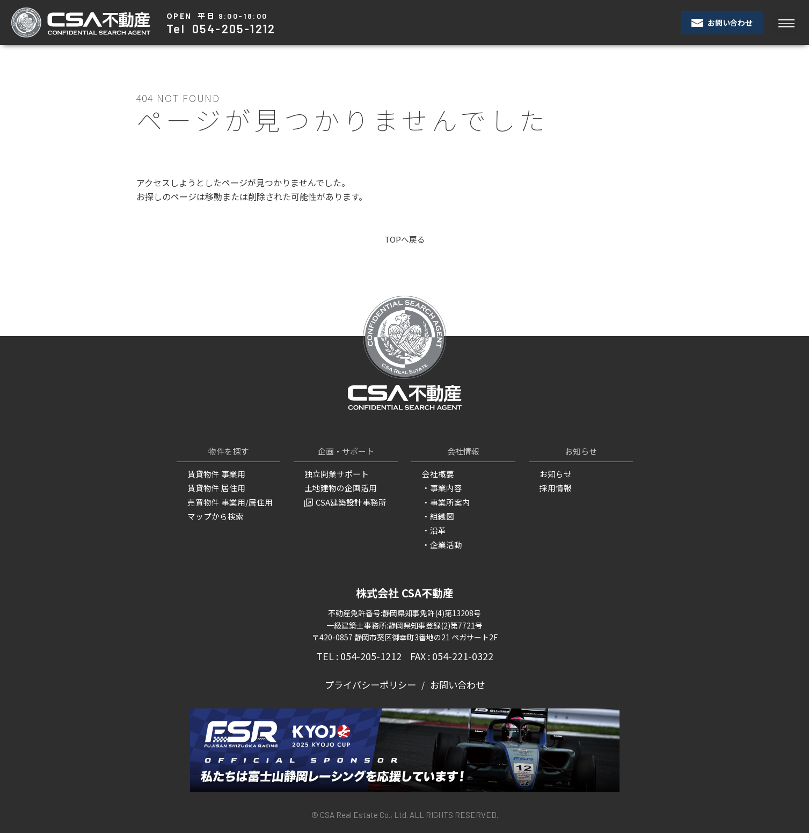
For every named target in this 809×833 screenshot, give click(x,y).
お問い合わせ (722, 22)
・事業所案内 (444, 501)
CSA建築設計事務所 (343, 501)
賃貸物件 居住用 (214, 488)
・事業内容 (441, 488)
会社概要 (437, 474)
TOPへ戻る (404, 239)
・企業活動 (441, 542)
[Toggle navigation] (786, 23)
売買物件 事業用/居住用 (227, 501)
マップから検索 (213, 515)
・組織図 (437, 515)
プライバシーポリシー (372, 681)
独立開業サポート (334, 474)
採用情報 (555, 488)
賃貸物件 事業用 (214, 474)
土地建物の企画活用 (338, 488)
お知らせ (555, 474)
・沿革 (433, 528)
